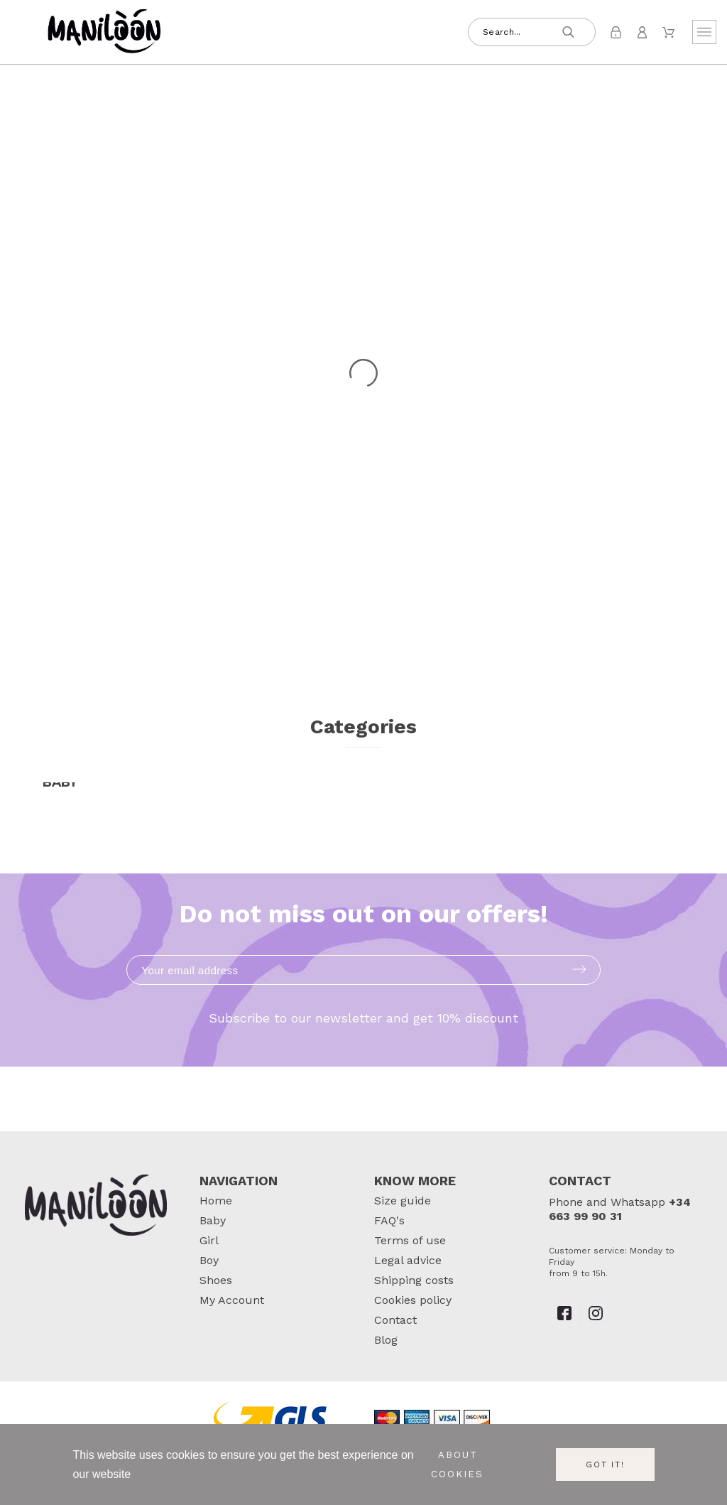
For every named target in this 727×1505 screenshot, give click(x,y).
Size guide (402, 1200)
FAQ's (389, 1220)
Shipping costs (414, 1280)
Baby (212, 1220)
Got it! (605, 1464)
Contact (395, 1320)
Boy (209, 1260)
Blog (386, 1340)
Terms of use (410, 1240)
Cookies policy (413, 1300)
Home (215, 1200)
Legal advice (408, 1260)
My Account (231, 1300)
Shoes (215, 1280)
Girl (209, 1240)
